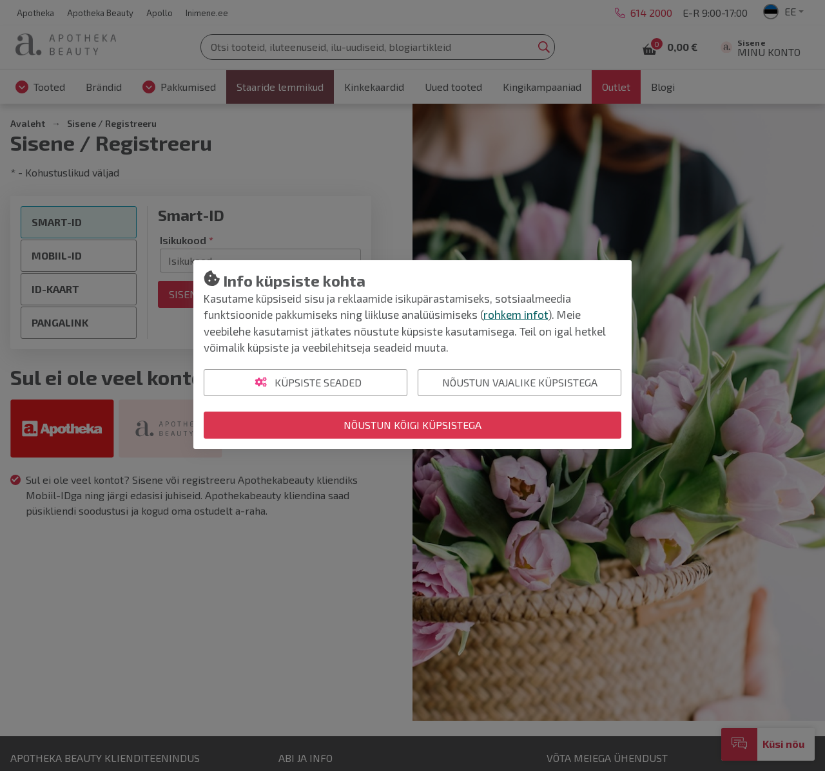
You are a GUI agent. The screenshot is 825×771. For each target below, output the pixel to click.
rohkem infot (515, 314)
